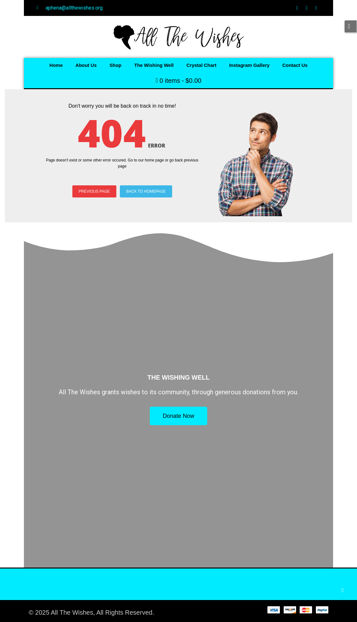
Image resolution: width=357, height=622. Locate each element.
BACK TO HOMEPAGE (146, 191)
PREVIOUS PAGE (94, 191)
